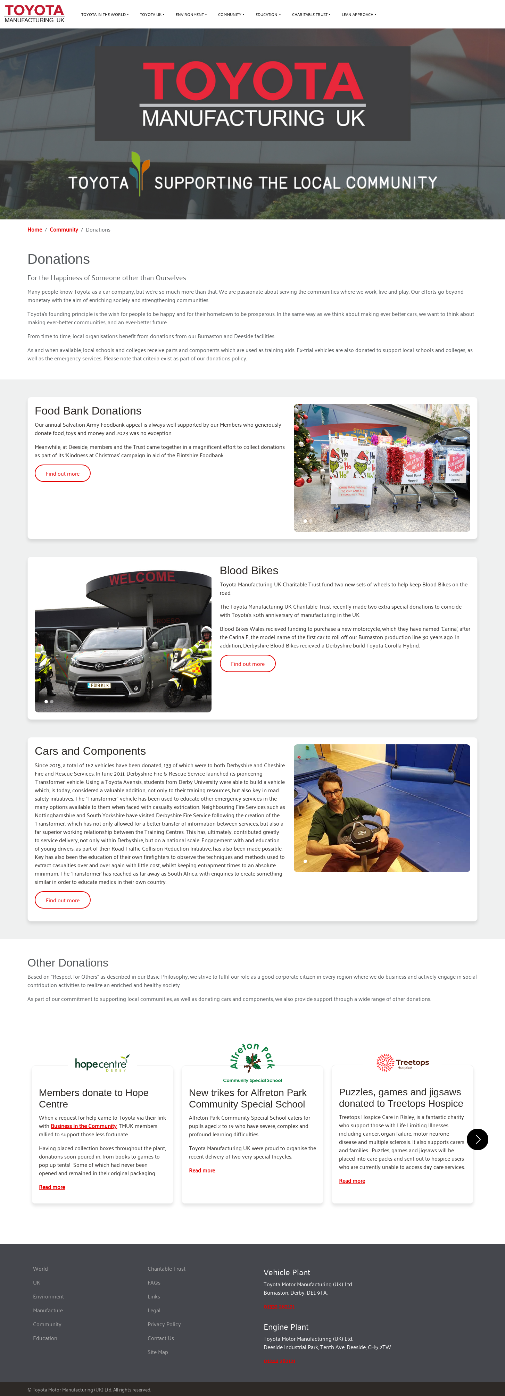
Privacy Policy (164, 1324)
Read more (52, 1187)
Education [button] (267, 14)
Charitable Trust (166, 1268)
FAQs (154, 1282)
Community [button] (229, 14)
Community (64, 229)
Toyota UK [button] (151, 14)
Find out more (63, 473)
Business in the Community (84, 1125)
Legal (154, 1310)
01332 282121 (279, 1306)
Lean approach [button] (357, 14)
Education (45, 1338)
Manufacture (48, 1310)
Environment (48, 1296)
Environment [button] (190, 14)
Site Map (158, 1351)
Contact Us (161, 1338)
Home (34, 229)
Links (154, 1296)
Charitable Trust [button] (310, 14)
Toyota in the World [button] (103, 14)
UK (36, 1282)
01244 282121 (279, 1360)
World (40, 1268)
